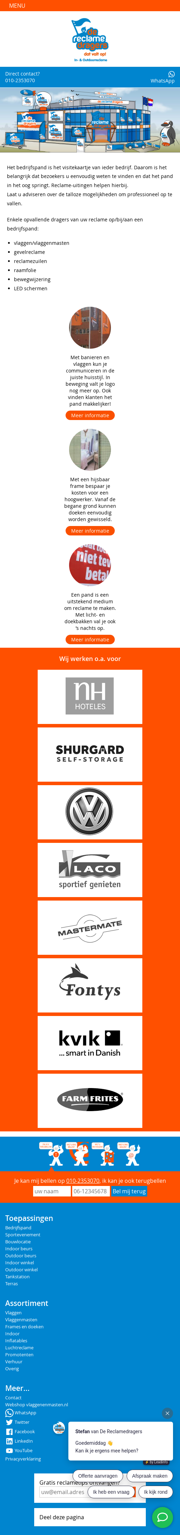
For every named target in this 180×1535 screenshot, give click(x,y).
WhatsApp (163, 77)
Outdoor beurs (20, 1256)
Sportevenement (22, 1235)
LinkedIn (19, 1441)
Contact (13, 1398)
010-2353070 (82, 1181)
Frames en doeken (24, 1327)
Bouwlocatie (18, 1242)
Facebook (20, 1432)
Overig (12, 1369)
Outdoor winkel (21, 1270)
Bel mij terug (129, 1191)
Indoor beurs (18, 1249)
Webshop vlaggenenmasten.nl (36, 1405)
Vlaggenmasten (21, 1320)
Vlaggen (13, 1313)
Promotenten (19, 1355)
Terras (11, 1284)
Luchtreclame (19, 1348)
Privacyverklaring (23, 1459)
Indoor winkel (19, 1263)
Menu (17, 5)
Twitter (17, 1422)
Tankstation (17, 1277)
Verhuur (13, 1362)
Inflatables (16, 1341)
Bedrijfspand (18, 1228)
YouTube (18, 1451)
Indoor (12, 1334)
